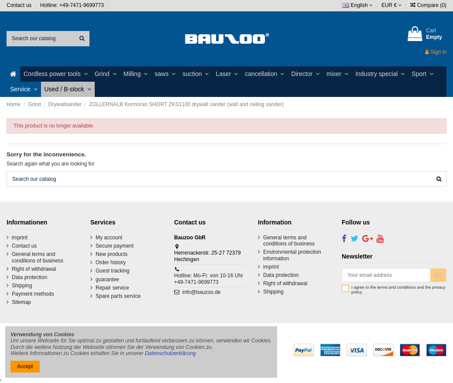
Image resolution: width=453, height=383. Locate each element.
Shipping (22, 286)
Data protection (29, 277)
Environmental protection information (292, 255)
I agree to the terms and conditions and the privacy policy (398, 290)
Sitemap (21, 302)
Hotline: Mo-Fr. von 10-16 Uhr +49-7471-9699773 (208, 279)
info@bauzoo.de (201, 292)
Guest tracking (112, 271)
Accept (25, 366)
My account (109, 238)
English (357, 5)
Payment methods (33, 294)
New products (111, 254)
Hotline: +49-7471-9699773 (72, 5)
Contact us (20, 5)
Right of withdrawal (34, 269)
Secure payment (115, 246)
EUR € (391, 5)
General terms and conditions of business (37, 257)
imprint (19, 238)
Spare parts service (118, 296)
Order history (111, 262)
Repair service (112, 288)
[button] (55, 74)
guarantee (107, 279)
